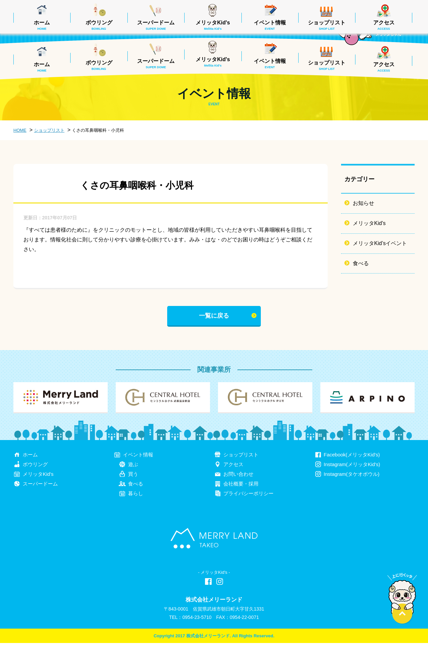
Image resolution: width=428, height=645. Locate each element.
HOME (19, 130)
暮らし (135, 495)
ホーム (42, 67)
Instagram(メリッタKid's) (352, 466)
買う (133, 476)
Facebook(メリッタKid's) (352, 457)
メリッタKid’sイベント (380, 243)
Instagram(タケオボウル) (352, 476)
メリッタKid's (213, 62)
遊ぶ (133, 466)
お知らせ (363, 203)
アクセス (384, 67)
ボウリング (99, 65)
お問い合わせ (238, 476)
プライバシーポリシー (248, 495)
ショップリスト (326, 65)
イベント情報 (270, 63)
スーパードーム (156, 63)
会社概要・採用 (240, 486)
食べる (361, 263)
